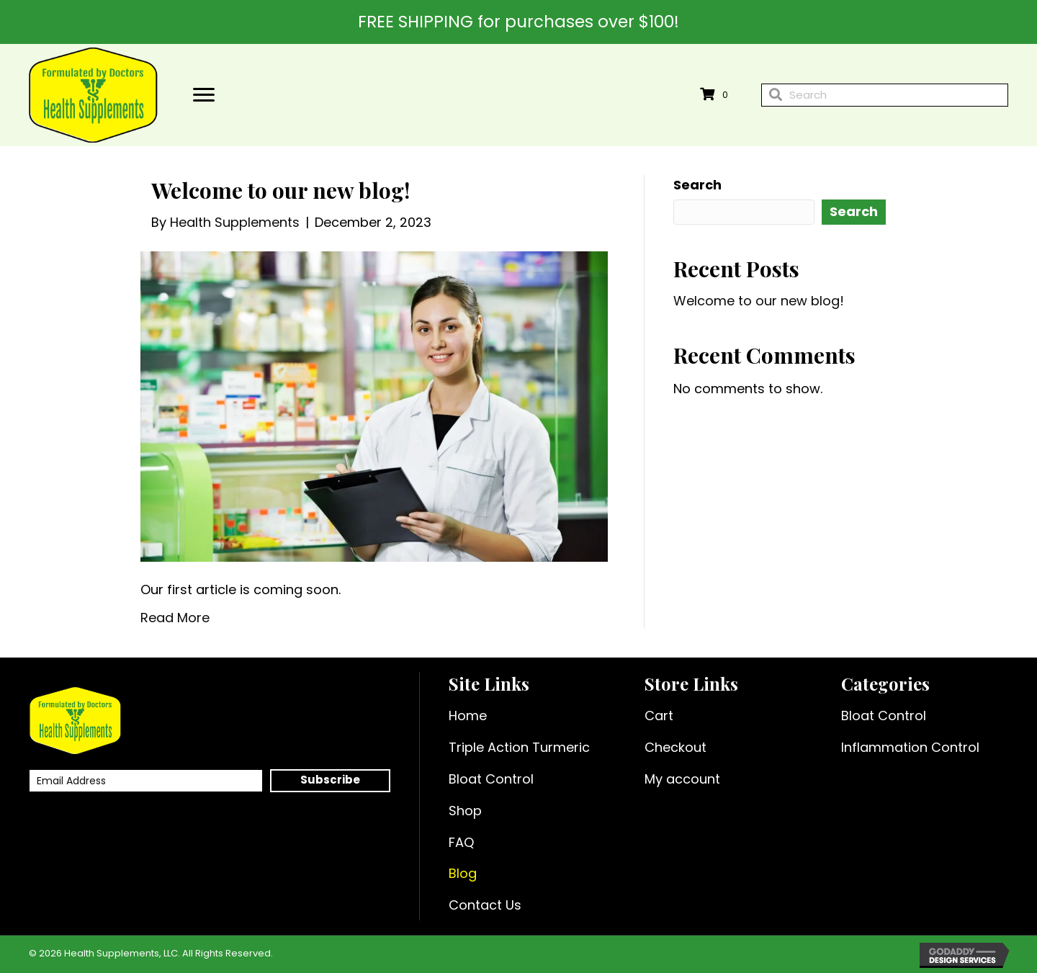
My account (682, 779)
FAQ (461, 842)
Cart (659, 716)
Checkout (675, 747)
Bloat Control (491, 779)
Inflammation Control (910, 747)
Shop (465, 811)
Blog (463, 873)
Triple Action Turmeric (519, 747)
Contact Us (485, 905)
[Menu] (203, 95)
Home (468, 716)
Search (697, 185)
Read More (175, 618)
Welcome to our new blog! (280, 190)
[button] (330, 780)
